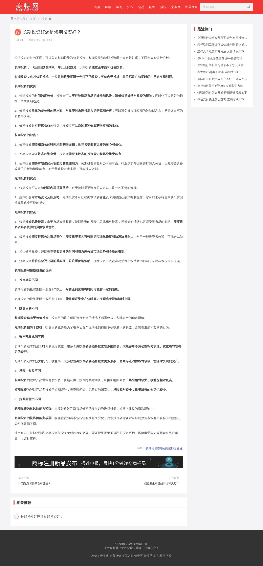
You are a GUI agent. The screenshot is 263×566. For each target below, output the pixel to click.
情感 (141, 7)
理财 (44, 18)
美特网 (137, 543)
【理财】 (19, 39)
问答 (152, 7)
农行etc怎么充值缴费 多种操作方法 (220, 58)
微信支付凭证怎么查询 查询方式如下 (220, 99)
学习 (119, 7)
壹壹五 (138, 555)
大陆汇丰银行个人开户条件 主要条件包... (223, 78)
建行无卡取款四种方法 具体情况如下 (220, 51)
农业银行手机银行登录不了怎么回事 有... (223, 65)
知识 (130, 7)
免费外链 (115, 555)
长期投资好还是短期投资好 (164, 448)
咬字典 (104, 555)
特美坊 (148, 555)
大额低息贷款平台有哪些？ (35, 483)
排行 (163, 7)
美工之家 (127, 555)
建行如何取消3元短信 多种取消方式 (220, 85)
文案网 (175, 7)
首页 (97, 7)
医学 (108, 7)
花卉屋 (157, 555)
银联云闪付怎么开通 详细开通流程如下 (222, 92)
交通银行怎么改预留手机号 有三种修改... (223, 37)
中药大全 (191, 7)
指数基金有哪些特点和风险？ (161, 483)
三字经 (167, 555)
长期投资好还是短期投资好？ (42, 516)
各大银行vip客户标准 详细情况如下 (219, 72)
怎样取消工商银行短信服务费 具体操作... (223, 44)
